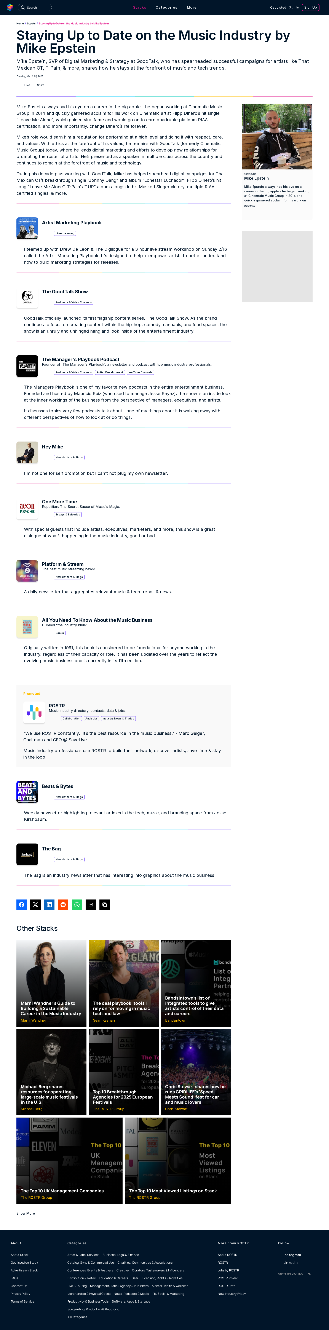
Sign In (294, 7)
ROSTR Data (226, 1286)
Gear (135, 1278)
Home (20, 23)
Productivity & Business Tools (88, 1301)
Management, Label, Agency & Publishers (119, 1286)
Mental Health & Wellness (170, 1286)
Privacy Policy (20, 1294)
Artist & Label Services (83, 1255)
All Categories (77, 1317)
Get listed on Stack (24, 1262)
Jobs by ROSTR (228, 1270)
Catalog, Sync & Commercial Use (90, 1262)
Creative (123, 1270)
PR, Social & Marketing (168, 1294)
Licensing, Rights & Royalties (162, 1278)
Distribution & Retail (81, 1278)
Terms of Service (22, 1301)
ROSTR (223, 1262)
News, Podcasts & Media (131, 1294)
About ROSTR (227, 1255)
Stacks (31, 23)
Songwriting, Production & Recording (93, 1309)
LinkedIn (291, 1262)
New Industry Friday (232, 1294)
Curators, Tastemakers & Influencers (158, 1270)
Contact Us (19, 1286)
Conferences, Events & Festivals (90, 1270)
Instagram (292, 1254)
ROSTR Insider (228, 1278)
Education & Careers (113, 1278)
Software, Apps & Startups (131, 1301)
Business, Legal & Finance (121, 1255)
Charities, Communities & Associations (145, 1262)
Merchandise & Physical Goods (89, 1294)
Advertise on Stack (24, 1270)
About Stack (20, 1255)
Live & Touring (77, 1286)
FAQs (14, 1278)
